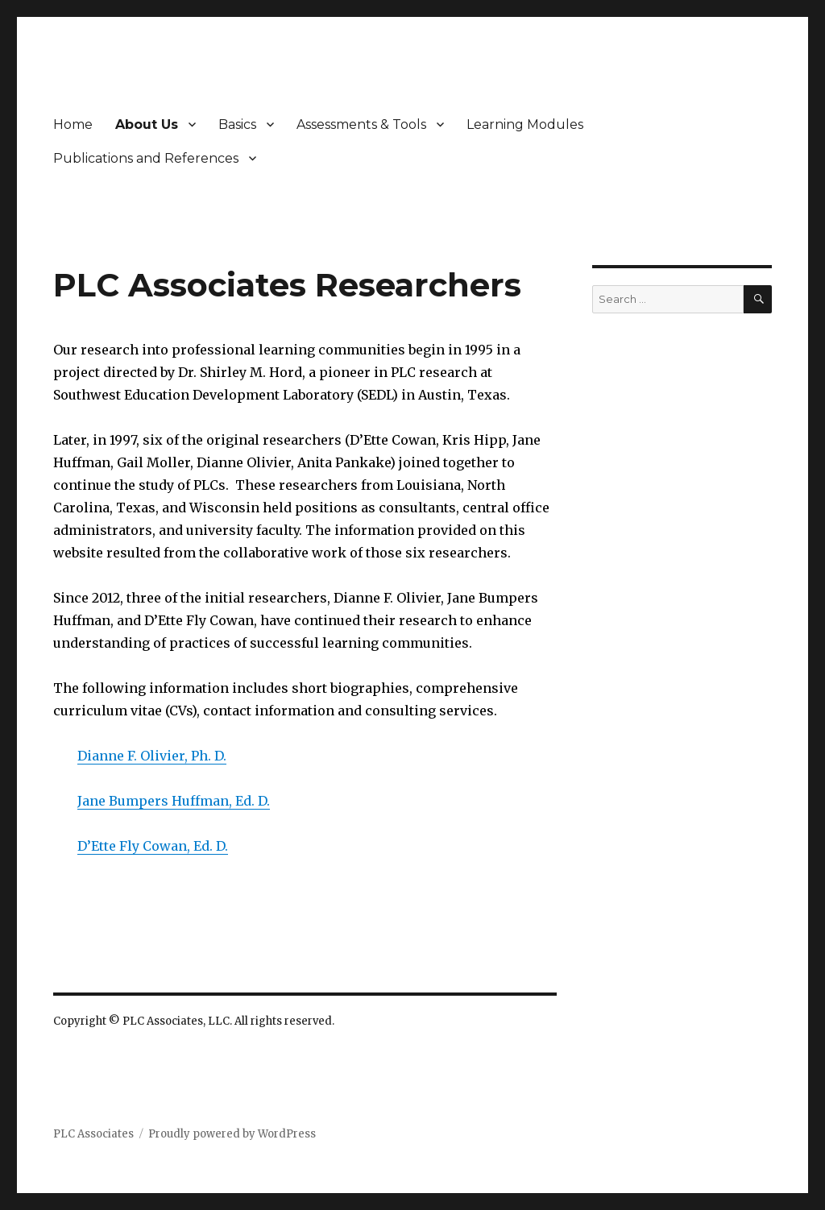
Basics (237, 124)
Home (73, 124)
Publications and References (145, 158)
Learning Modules (524, 124)
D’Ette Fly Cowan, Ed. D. (152, 846)
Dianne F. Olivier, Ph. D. (151, 756)
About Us (146, 124)
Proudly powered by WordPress (232, 1134)
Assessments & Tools (361, 124)
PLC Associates (93, 1134)
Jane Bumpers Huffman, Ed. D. (173, 801)
